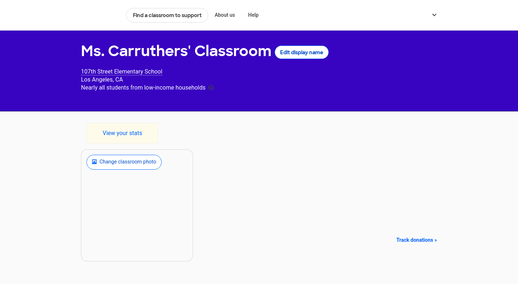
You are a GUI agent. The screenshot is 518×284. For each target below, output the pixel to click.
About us (225, 15)
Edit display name (301, 52)
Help (253, 15)
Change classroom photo (124, 162)
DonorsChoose (100, 15)
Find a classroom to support (167, 15)
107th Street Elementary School (121, 71)
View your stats (122, 133)
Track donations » (416, 240)
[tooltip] (211, 87)
